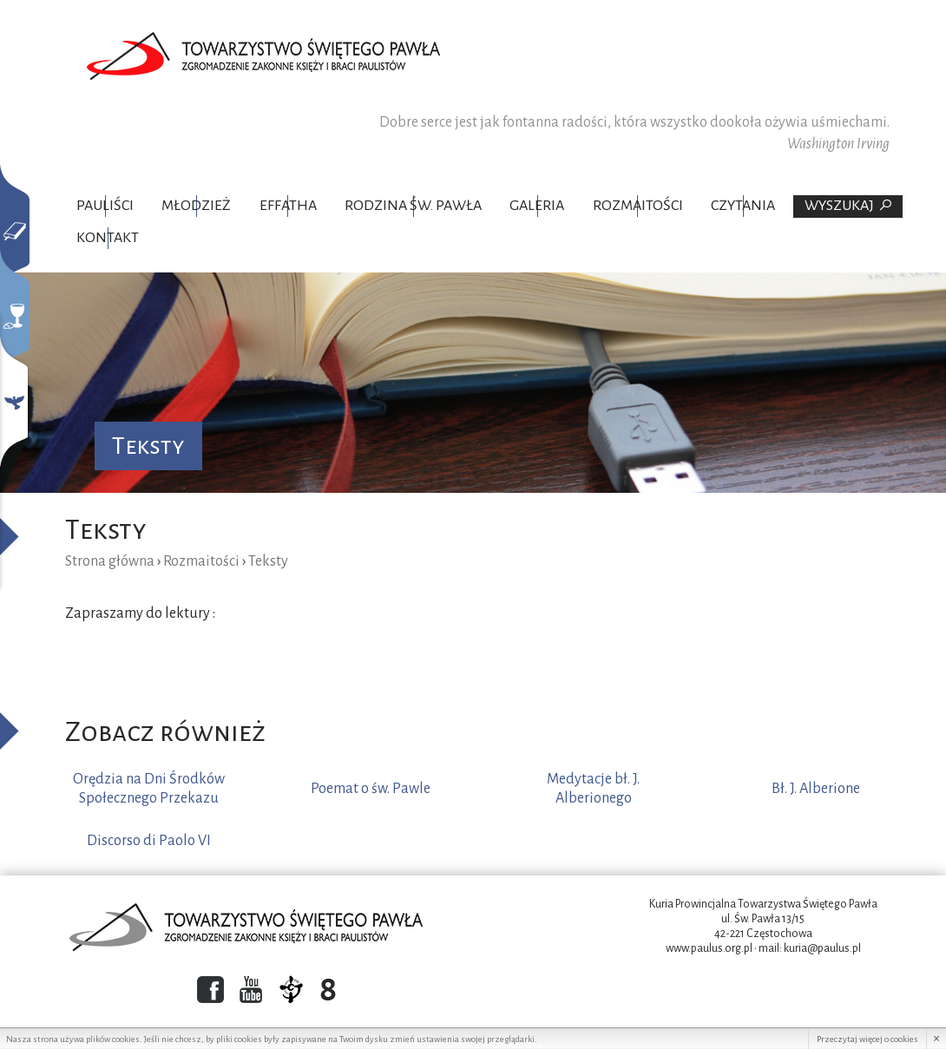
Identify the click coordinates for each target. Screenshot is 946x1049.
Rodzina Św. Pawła (413, 205)
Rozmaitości (638, 205)
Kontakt (107, 238)
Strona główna (109, 561)
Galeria (536, 205)
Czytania (743, 205)
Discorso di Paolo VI (149, 841)
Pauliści (105, 205)
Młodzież (196, 205)
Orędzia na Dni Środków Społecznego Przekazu (149, 788)
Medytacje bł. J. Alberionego (593, 788)
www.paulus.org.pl (709, 948)
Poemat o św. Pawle (370, 789)
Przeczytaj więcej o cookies (867, 1039)
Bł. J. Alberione (816, 789)
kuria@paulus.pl (822, 948)
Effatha (288, 205)
